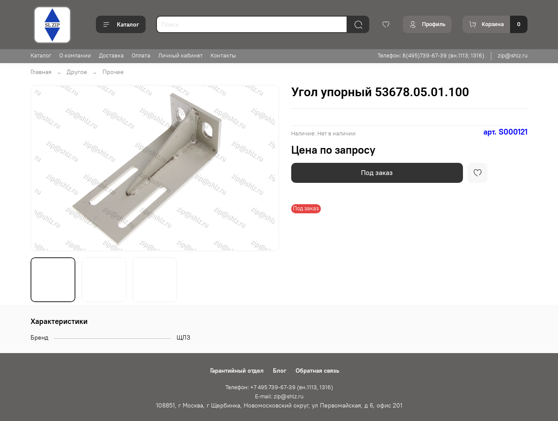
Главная (41, 72)
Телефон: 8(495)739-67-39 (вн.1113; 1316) (431, 55)
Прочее (113, 72)
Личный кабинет (180, 55)
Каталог (120, 24)
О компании (75, 55)
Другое (77, 72)
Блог (279, 370)
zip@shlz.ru (512, 55)
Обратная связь (317, 370)
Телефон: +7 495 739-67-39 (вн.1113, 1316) (279, 387)
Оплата (141, 55)
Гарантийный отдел (237, 370)
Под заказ (377, 172)
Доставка (111, 55)
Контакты (223, 55)
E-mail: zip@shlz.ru (279, 396)
